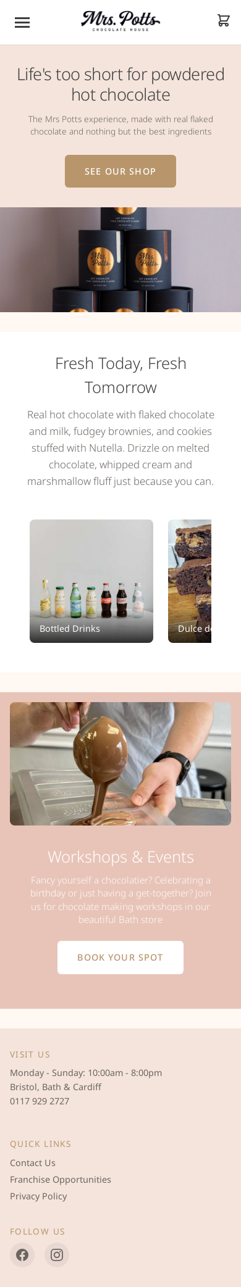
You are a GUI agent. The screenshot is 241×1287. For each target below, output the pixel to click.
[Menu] (22, 22)
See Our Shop (120, 171)
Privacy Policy (38, 1196)
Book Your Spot (120, 957)
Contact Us (33, 1163)
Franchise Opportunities (60, 1179)
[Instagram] (56, 1255)
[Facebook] (22, 1255)
